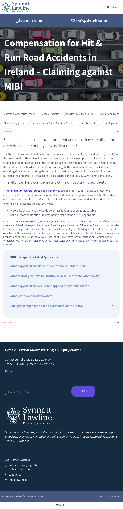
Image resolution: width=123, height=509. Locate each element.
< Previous (7, 131)
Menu (112, 7)
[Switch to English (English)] (61, 505)
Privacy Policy (103, 496)
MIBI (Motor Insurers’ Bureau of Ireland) (31, 190)
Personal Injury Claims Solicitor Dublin (52, 123)
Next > (118, 131)
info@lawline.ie (45, 364)
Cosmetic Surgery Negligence (19, 114)
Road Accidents (88, 123)
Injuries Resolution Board (79, 114)
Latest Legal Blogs (109, 114)
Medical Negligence (14, 123)
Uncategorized (111, 123)
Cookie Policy (115, 496)
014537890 (20, 364)
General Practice (50, 114)
